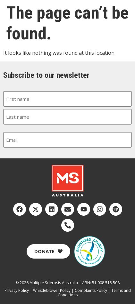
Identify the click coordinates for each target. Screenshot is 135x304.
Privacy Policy (16, 290)
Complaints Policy (91, 290)
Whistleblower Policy (52, 290)
